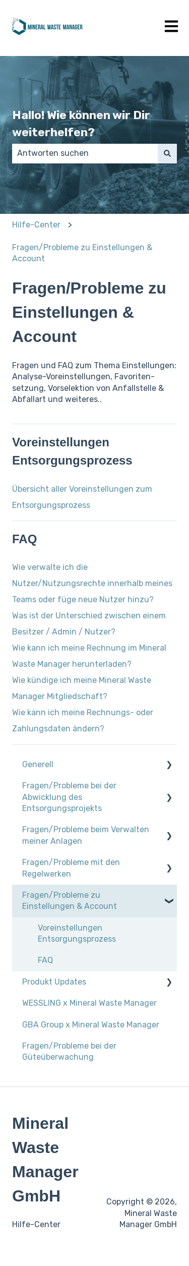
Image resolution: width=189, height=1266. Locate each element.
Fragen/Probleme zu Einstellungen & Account (82, 253)
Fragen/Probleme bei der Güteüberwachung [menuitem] (69, 1051)
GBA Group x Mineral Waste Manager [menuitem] (90, 1024)
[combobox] (85, 153)
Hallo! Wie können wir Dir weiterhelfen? (81, 124)
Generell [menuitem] (37, 764)
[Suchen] (167, 153)
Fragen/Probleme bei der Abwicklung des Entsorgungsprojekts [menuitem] (69, 797)
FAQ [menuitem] (45, 960)
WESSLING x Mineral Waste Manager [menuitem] (89, 1003)
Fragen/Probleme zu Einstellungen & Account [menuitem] (69, 900)
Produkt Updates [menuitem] (54, 982)
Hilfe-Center (36, 224)
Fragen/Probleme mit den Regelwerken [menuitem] (71, 867)
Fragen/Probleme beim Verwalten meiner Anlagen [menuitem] (85, 835)
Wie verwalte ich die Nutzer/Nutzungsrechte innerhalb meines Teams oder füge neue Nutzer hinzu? (92, 583)
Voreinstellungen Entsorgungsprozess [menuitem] (77, 933)
